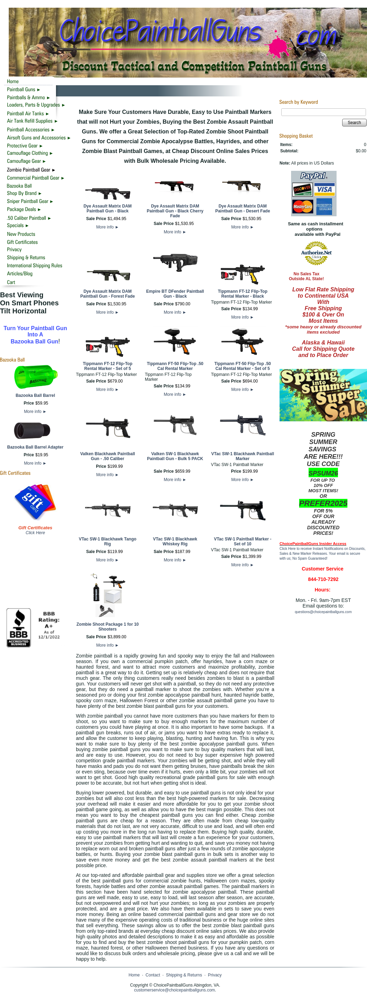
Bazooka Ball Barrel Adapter (35, 447)
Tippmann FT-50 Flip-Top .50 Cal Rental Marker (175, 366)
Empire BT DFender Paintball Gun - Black (175, 294)
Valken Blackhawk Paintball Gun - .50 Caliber (107, 456)
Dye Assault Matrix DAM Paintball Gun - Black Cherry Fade (175, 211)
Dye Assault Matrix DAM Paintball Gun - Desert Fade (242, 208)
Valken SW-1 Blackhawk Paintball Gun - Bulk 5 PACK (175, 456)
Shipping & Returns (184, 975)
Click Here (35, 532)
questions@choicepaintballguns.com (323, 612)
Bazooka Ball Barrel (35, 395)
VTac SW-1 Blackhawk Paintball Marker (242, 456)
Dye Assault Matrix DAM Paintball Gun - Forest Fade (107, 294)
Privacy (214, 975)
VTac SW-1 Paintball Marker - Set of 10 (242, 541)
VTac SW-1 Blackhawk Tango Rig (107, 541)
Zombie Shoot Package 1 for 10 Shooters (107, 627)
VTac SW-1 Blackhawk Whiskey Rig (175, 541)
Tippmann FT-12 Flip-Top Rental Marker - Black (243, 294)
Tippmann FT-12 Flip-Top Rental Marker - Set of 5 (108, 366)
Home (134, 975)
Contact (153, 975)
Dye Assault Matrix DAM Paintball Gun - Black (108, 208)
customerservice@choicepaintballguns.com (174, 990)
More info (35, 411)
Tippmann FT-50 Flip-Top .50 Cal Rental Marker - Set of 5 (242, 366)
